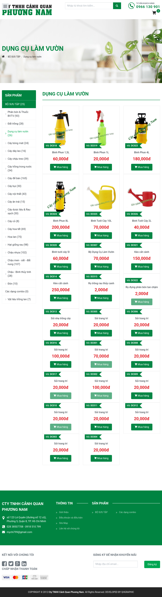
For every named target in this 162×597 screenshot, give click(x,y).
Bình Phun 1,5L (60, 152)
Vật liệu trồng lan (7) (18, 299)
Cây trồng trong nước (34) (18, 168)
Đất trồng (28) (14, 123)
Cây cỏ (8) (12, 221)
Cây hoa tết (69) (15, 229)
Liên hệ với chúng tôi (67, 528)
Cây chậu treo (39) (16, 158)
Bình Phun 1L (101, 152)
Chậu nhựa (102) (16, 252)
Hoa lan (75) (13, 236)
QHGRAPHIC (127, 592)
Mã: (51, 146)
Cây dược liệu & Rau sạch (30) (17, 211)
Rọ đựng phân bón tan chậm (142, 289)
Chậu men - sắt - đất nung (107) (17, 262)
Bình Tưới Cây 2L (141, 226)
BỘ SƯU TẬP (14, 56)
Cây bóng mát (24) (17, 143)
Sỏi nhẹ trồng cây (61, 320)
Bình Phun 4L (141, 152)
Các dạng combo (126, 512)
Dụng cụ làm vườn (32, 56)
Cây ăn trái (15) (15, 201)
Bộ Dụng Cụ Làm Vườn (101, 254)
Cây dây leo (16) (15, 150)
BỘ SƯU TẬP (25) (15, 104)
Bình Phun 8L (60, 226)
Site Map (62, 523)
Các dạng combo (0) (16, 291)
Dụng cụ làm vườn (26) (16, 133)
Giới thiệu (62, 512)
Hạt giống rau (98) (16, 244)
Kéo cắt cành (141, 254)
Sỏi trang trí (101, 320)
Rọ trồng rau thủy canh (101, 286)
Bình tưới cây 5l (61, 254)
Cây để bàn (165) (16, 178)
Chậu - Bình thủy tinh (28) (18, 273)
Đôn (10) (11, 283)
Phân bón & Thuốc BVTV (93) (16, 113)
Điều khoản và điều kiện (69, 517)
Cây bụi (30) (13, 186)
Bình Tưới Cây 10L (101, 226)
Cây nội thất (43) (15, 193)
